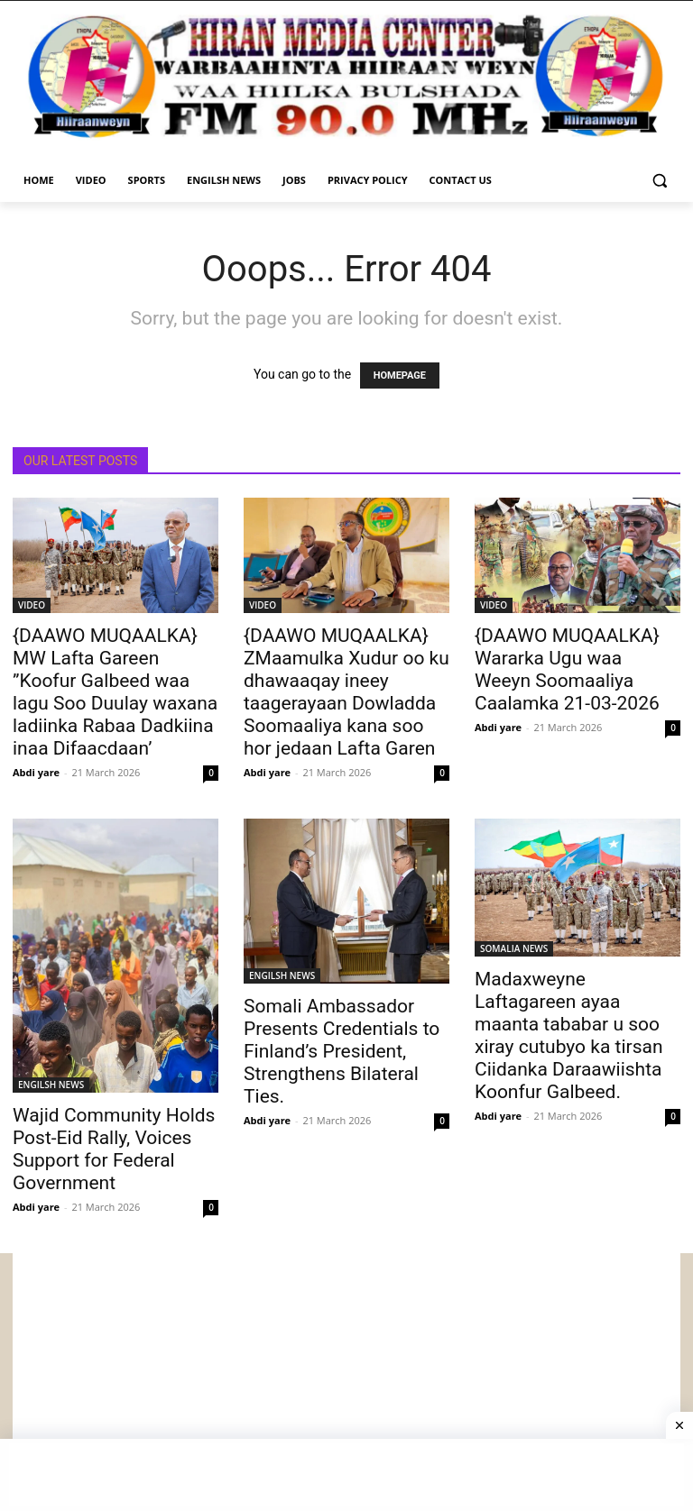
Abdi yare (36, 772)
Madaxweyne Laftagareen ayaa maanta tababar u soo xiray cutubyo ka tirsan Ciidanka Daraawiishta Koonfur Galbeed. (569, 1035)
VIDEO (31, 605)
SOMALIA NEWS (514, 948)
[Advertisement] (346, 1379)
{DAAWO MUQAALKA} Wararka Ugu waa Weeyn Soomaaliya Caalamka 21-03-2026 (567, 669)
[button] (659, 181)
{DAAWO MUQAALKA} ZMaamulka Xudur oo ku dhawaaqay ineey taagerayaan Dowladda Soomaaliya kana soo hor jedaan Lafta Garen (346, 692)
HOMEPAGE (400, 375)
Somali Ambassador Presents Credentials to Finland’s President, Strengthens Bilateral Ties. (341, 1051)
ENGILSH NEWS (51, 1084)
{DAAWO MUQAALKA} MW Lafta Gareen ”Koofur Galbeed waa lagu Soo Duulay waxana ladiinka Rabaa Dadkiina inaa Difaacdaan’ (115, 692)
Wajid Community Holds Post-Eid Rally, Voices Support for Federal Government (114, 1149)
